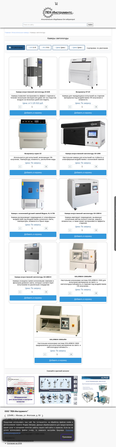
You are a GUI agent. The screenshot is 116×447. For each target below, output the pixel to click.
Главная (8, 32)
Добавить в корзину (33, 113)
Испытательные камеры (20, 32)
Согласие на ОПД (14, 443)
